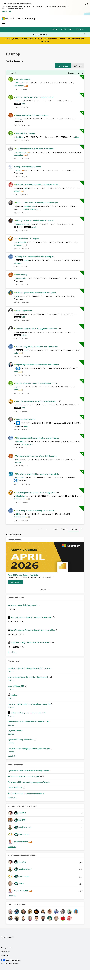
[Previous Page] (37, 529)
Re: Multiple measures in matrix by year (24, 776)
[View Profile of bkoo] (77, 137)
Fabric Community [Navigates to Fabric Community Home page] (26, 18)
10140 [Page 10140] (64, 529)
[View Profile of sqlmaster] (17, 263)
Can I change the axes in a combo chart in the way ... (37, 401)
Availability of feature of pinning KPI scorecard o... (36, 510)
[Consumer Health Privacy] (45, 963)
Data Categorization (24, 310)
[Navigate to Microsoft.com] (8, 18)
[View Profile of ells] (17, 296)
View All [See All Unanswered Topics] (12, 652)
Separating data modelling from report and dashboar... (38, 364)
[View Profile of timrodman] (18, 245)
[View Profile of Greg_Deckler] (19, 85)
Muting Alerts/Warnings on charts (27, 167)
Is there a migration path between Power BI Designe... (37, 346)
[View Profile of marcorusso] (22, 480)
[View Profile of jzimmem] (19, 387)
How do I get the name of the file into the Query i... (36, 292)
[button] (63, 65)
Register (54, 29)
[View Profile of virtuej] (26, 350)
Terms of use (5, 952)
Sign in (63, 29)
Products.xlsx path (23, 79)
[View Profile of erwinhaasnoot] (21, 405)
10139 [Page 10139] (54, 529)
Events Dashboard (15, 787)
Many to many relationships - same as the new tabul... (37, 474)
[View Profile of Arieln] (26, 426)
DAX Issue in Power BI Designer (26, 238)
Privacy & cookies (7, 948)
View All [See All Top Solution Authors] (12, 846)
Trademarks (5, 955)
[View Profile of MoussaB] (19, 83)
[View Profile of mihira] (18, 101)
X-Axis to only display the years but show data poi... (29, 677)
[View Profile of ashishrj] (17, 191)
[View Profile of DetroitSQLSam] (27, 444)
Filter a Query (21, 274)
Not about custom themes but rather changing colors (37, 438)
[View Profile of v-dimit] (26, 260)
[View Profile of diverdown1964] (25, 423)
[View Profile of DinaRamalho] (21, 278)
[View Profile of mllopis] (33, 227)
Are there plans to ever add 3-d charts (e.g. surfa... (36, 492)
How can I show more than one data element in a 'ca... (37, 184)
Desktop (11, 671)
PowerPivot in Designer (25, 133)
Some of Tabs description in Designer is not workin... (37, 328)
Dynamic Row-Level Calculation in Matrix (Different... (29, 770)
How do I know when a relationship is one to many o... (38, 202)
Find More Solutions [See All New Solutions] (12, 756)
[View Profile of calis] (17, 119)
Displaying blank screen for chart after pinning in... (34, 256)
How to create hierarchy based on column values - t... (29, 704)
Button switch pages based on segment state (28, 713)
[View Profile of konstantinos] (21, 152)
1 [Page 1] (42, 529)
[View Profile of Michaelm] (19, 441)
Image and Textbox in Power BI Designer (32, 115)
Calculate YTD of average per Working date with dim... (29, 748)
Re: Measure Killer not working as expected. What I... (29, 782)
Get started (45, 41)
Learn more (6, 11)
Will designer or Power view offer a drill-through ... (36, 456)
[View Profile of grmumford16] (21, 242)
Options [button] (77, 66)
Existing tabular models (25, 419)
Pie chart (13, 695)
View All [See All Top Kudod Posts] (12, 797)
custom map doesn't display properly (23, 605)
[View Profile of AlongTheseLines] (30, 209)
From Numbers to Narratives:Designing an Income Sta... (33, 630)
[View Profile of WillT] (23, 103)
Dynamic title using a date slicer (21, 739)
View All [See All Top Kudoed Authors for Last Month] (12, 895)
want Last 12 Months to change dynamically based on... (30, 668)
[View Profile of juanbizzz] (19, 137)
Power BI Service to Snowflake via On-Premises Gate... (29, 722)
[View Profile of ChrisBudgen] (20, 496)
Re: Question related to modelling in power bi (26, 793)
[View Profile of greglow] (23, 368)
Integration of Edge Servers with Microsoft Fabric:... (31, 642)
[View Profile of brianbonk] (20, 477)
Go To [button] (79, 29)
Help (70, 29)
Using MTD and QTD (16, 686)
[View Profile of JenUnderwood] (19, 499)
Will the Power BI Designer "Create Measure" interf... (37, 383)
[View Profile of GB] (17, 459)
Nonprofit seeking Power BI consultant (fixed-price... (31, 617)
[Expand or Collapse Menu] (3, 24)
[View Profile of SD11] (18, 514)
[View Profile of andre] (18, 170)
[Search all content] (59, 34)
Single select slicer (15, 730)
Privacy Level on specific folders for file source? (35, 220)
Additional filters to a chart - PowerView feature (35, 149)
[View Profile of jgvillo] (26, 188)
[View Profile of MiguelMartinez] (29, 206)
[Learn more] (15, 582)
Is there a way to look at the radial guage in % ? (35, 97)
